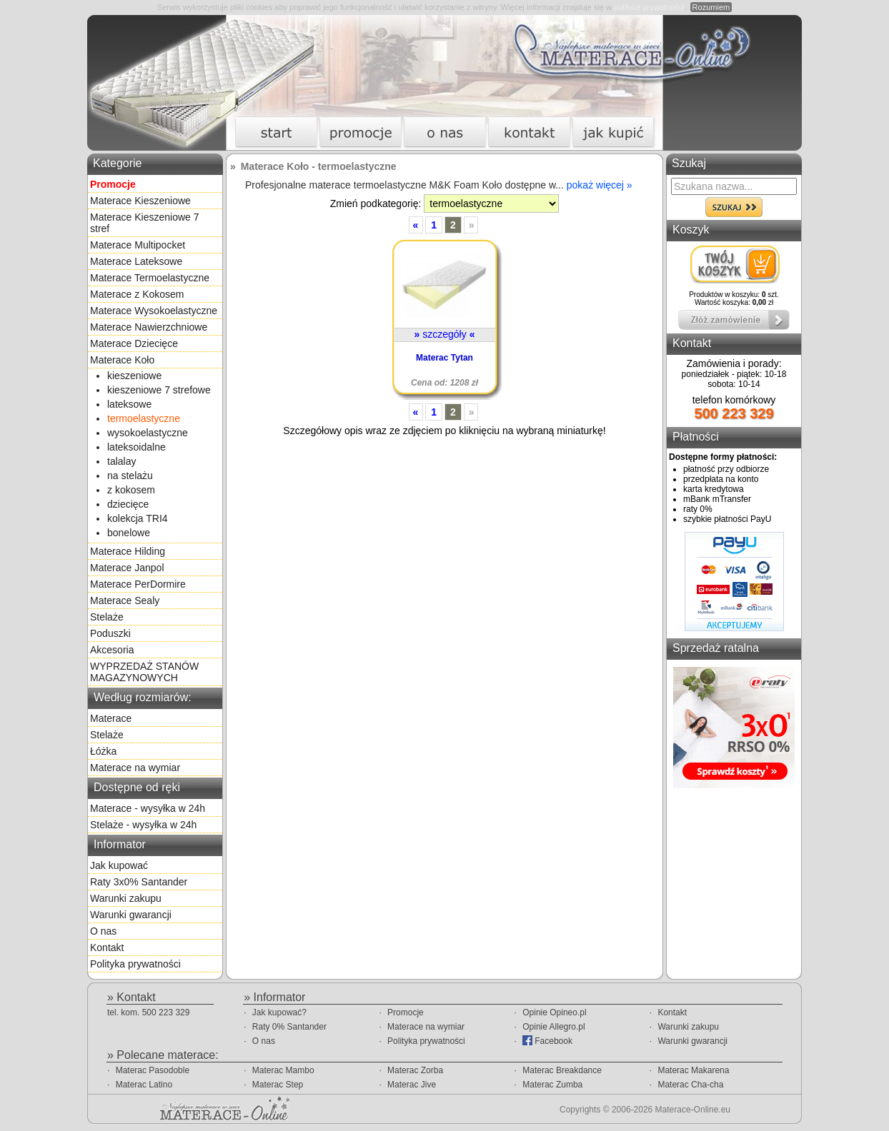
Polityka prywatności (135, 964)
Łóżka (103, 751)
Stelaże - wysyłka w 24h (143, 824)
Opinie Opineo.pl (554, 1012)
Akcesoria (112, 649)
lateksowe (129, 404)
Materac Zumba (552, 1085)
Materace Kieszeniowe (140, 200)
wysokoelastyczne (147, 432)
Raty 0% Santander (289, 1027)
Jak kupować (119, 865)
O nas (103, 931)
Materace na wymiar (135, 767)
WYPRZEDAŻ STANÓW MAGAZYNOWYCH (144, 671)
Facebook (547, 1040)
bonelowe (128, 532)
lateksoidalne (136, 447)
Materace (110, 718)
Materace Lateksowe (136, 261)
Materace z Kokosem (137, 294)
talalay (121, 461)
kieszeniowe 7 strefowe (159, 390)
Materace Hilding (127, 551)
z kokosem (131, 490)
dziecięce (128, 504)
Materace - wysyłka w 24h (147, 808)
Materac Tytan (444, 358)
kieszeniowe (134, 375)
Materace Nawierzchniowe (148, 327)
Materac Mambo (283, 1070)
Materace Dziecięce (134, 343)
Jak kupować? (279, 1012)
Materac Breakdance (562, 1070)
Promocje (405, 1012)
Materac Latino (144, 1085)
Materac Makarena (693, 1070)
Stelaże (107, 617)
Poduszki (110, 633)
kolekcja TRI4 (137, 518)
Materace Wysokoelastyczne (153, 310)
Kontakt (107, 947)
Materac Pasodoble (152, 1070)
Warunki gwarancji (131, 914)
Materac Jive (411, 1085)
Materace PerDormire (138, 584)
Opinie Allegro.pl (553, 1027)
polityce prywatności (649, 7)
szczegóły (444, 334)
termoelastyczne (143, 418)
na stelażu (130, 475)
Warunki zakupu (126, 898)
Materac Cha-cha (690, 1085)
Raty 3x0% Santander (138, 882)
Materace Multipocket (137, 245)
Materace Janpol (127, 567)
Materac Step (277, 1085)
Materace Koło (122, 360)
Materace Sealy (124, 600)
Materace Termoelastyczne (149, 277)
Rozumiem (711, 7)
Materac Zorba (415, 1070)
